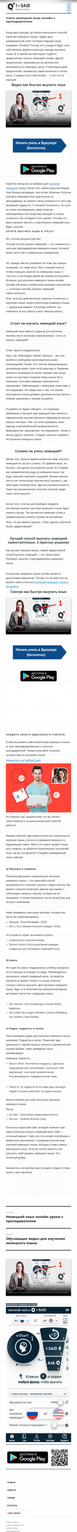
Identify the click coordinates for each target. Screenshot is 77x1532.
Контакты (12, 1505)
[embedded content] (39, 1186)
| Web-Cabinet (14, 1513)
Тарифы (11, 1497)
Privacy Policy (12, 1528)
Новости (11, 1490)
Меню (69, 7)
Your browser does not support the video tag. (38, 109)
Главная (11, 1482)
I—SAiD (23, 5)
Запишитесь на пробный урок (23, 760)
